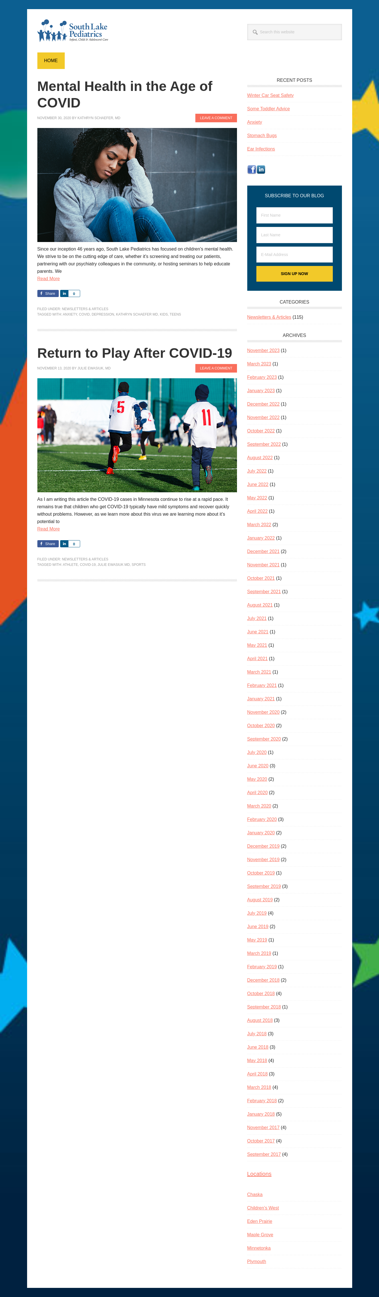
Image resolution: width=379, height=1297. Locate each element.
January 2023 (261, 390)
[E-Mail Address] (294, 255)
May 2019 (257, 940)
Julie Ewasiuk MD (114, 565)
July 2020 (257, 752)
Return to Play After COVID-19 (134, 353)
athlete (70, 565)
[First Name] (294, 215)
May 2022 (257, 497)
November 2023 (263, 350)
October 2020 (261, 725)
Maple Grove (260, 1234)
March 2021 (259, 672)
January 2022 (261, 538)
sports (139, 565)
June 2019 (258, 926)
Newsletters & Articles (85, 309)
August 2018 (260, 1020)
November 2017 (263, 1127)
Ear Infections (261, 149)
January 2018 (261, 1114)
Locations (259, 1174)
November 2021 (263, 564)
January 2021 (261, 698)
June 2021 (258, 631)
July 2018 (257, 1033)
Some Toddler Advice (268, 108)
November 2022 (263, 417)
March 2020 (259, 806)
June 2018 (258, 1047)
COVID (84, 314)
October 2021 (261, 578)
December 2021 (263, 551)
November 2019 (263, 859)
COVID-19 (88, 565)
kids (164, 314)
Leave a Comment (216, 118)
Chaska (255, 1194)
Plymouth (256, 1261)
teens (175, 314)
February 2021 (262, 685)
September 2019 (264, 886)
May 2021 (257, 645)
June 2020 (258, 765)
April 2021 (257, 658)
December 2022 (263, 404)
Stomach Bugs (262, 135)
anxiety (70, 314)
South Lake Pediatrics (75, 30)
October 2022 (261, 430)
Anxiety (254, 122)
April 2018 (257, 1074)
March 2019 (259, 953)
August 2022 (260, 457)
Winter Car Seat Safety (270, 95)
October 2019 (261, 873)
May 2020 (257, 779)
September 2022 (264, 444)
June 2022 (258, 484)
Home (51, 60)
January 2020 (261, 832)
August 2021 (260, 605)
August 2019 (260, 899)
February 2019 (262, 966)
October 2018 (261, 993)
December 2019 (263, 846)
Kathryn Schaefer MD (137, 314)
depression (103, 314)
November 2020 (263, 712)
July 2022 (257, 471)
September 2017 (264, 1154)
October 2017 (261, 1141)
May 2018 (257, 1060)
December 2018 (263, 980)
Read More (48, 278)
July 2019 (257, 913)
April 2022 (257, 511)
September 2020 (264, 739)
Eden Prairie (259, 1221)
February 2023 (262, 377)
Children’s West (263, 1207)
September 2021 (264, 591)
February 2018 (262, 1100)
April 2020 (257, 792)
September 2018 (264, 1007)
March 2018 (259, 1087)
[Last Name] (294, 235)
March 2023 (259, 363)
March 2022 (259, 524)
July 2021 (257, 618)
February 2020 (262, 819)
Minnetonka (259, 1248)
